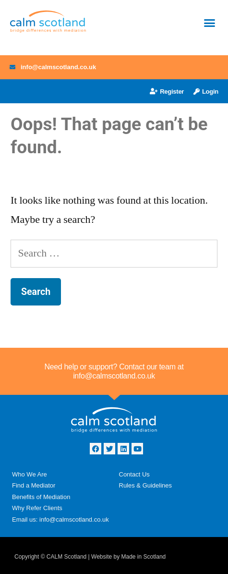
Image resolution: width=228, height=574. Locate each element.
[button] (210, 23)
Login (205, 91)
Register (167, 91)
